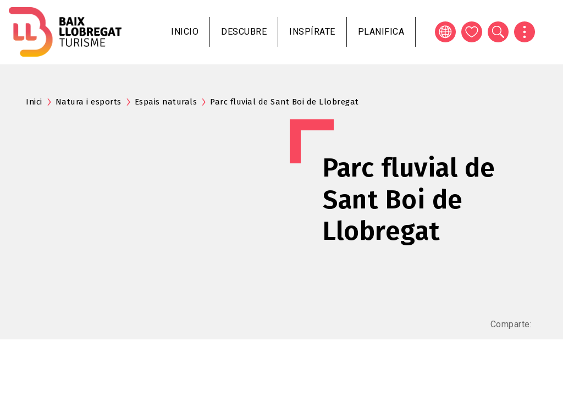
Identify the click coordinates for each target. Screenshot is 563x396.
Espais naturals (166, 102)
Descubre (244, 31)
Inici (34, 102)
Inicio (184, 31)
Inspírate (312, 31)
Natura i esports (89, 102)
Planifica (381, 31)
